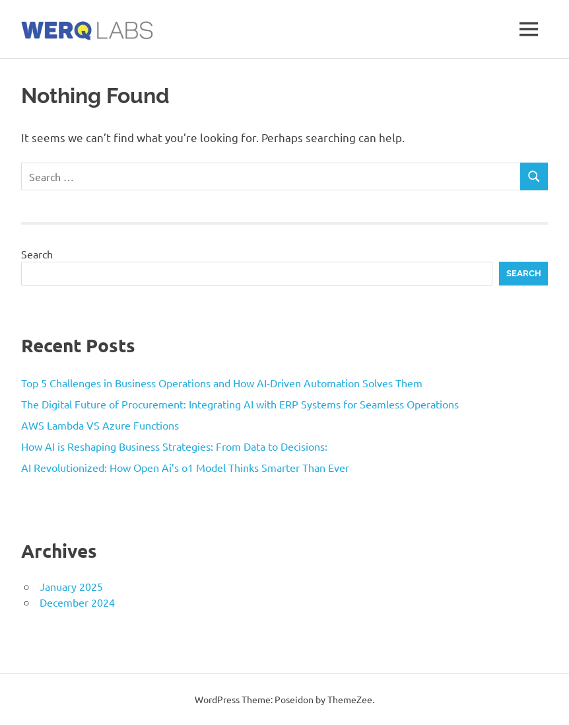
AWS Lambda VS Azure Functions (100, 425)
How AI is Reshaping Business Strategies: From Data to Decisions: (174, 446)
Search (37, 253)
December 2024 (77, 602)
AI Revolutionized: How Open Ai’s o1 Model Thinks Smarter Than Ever (185, 467)
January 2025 (71, 586)
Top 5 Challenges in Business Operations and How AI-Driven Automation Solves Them (221, 382)
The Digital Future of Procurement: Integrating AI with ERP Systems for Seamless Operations (240, 403)
